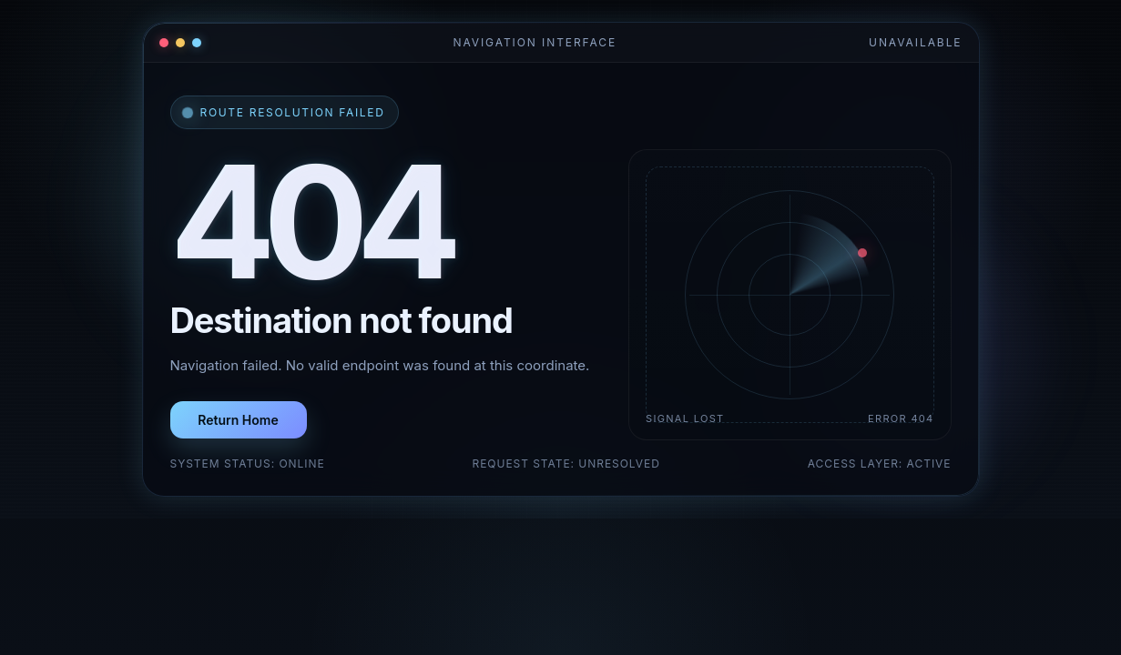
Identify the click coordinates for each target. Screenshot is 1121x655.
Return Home (238, 420)
